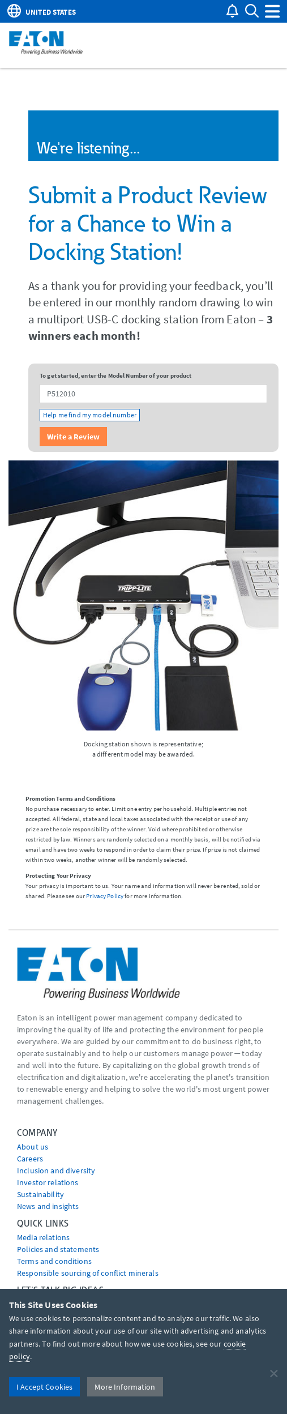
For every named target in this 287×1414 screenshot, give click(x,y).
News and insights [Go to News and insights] (48, 1206)
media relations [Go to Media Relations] (43, 1237)
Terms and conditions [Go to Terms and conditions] (54, 1261)
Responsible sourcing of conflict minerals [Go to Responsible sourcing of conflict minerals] (88, 1273)
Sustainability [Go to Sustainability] (40, 1194)
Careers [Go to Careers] (30, 1159)
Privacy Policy (104, 896)
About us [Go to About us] (32, 1147)
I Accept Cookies (44, 1387)
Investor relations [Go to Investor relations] (48, 1182)
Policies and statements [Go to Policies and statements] (58, 1249)
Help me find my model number (89, 415)
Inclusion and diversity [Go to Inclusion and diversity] (56, 1170)
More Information (125, 1387)
